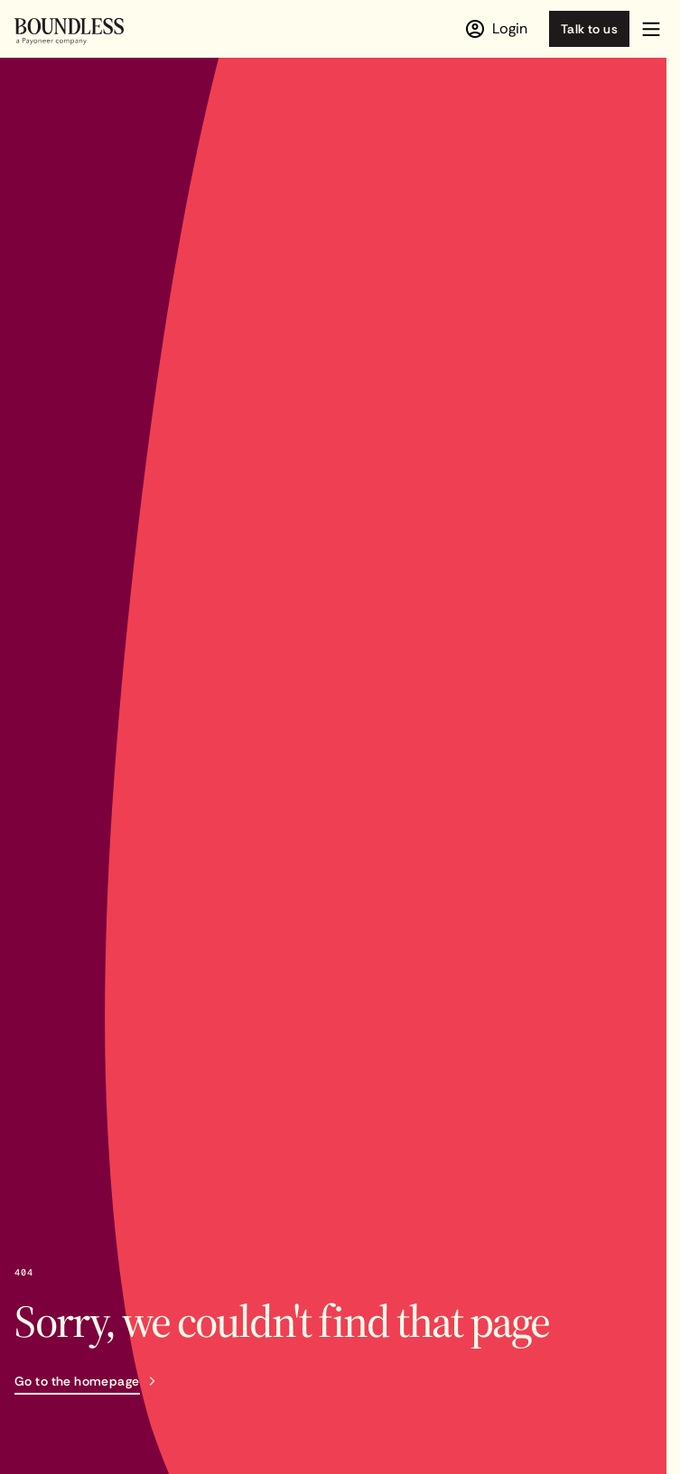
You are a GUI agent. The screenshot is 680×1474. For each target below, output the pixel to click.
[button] (651, 28)
